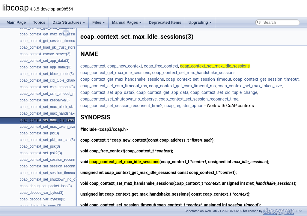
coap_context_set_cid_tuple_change (223, 92)
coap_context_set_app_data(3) (44, 60)
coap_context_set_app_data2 (107, 92)
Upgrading (200, 22)
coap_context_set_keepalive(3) (45, 100)
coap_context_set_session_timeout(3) (50, 173)
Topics (39, 22)
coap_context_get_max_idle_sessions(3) (52, 34)
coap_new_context (124, 66)
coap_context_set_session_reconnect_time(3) (56, 160)
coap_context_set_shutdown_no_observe (118, 99)
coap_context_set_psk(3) (40, 146)
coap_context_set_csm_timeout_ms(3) (51, 94)
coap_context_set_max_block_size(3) (50, 107)
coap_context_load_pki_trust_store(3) (50, 47)
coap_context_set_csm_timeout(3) (47, 87)
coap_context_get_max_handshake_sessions (122, 79)
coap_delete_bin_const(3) (40, 206)
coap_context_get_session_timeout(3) (50, 41)
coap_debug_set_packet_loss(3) (46, 186)
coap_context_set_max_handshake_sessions (193, 72)
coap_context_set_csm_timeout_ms (113, 85)
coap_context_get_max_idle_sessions (115, 72)
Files (98, 22)
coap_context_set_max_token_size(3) (50, 126)
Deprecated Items (165, 22)
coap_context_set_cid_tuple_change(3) (51, 80)
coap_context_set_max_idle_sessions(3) (52, 120)
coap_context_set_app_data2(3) (45, 67)
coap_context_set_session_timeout (198, 79)
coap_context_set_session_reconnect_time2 (121, 105)
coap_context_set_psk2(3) (41, 153)
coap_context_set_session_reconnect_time (198, 99)
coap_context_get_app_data (162, 92)
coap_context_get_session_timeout (266, 79)
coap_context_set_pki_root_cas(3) (47, 140)
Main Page (16, 22)
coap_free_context (161, 66)
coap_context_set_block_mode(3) (47, 74)
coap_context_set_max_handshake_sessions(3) (58, 113)
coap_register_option (183, 105)
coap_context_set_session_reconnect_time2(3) (57, 166)
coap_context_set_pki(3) (39, 133)
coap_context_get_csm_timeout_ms (182, 85)
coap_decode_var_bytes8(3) (42, 199)
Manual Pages (127, 22)
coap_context (93, 66)
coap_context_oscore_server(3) (45, 54)
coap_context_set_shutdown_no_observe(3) (55, 179)
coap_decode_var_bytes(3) (41, 192)
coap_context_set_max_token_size (250, 85)
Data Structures (68, 22)
